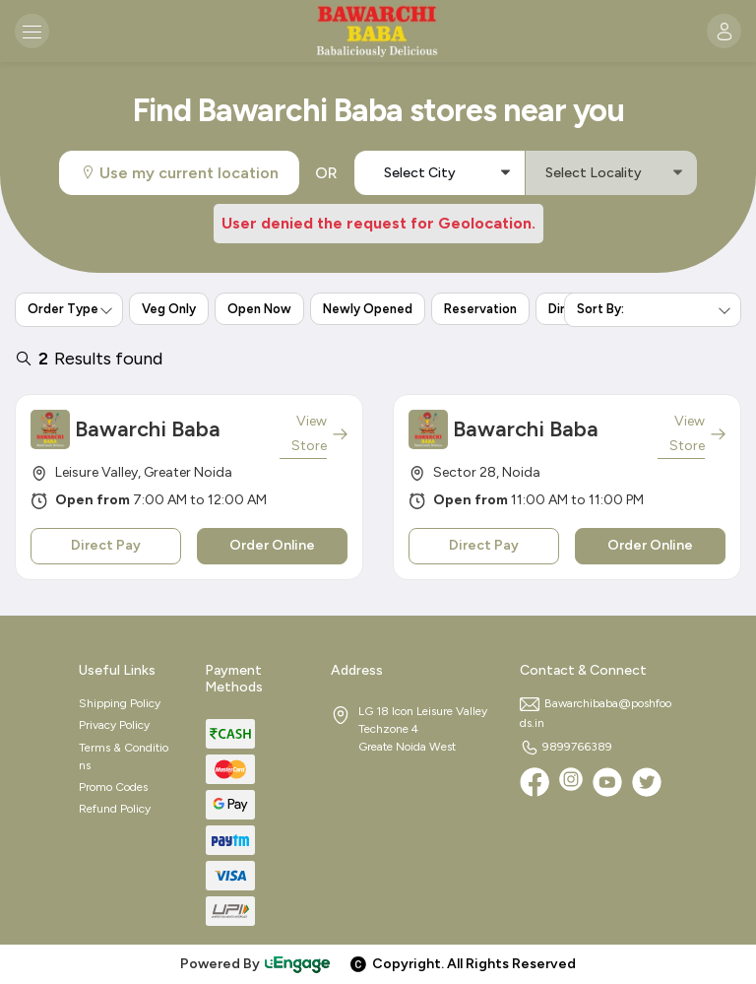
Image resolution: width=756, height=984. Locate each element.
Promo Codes (113, 787)
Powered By (256, 963)
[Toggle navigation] (32, 31)
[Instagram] (571, 782)
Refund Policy (115, 809)
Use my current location (179, 173)
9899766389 (566, 747)
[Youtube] (607, 782)
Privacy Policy (114, 725)
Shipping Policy (119, 703)
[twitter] (647, 782)
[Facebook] (534, 782)
